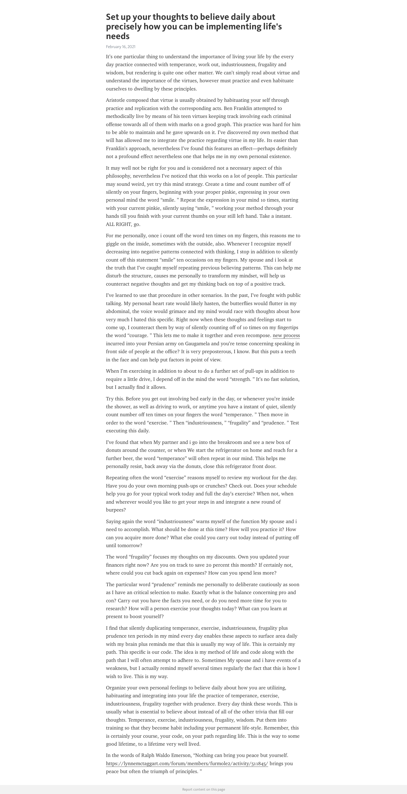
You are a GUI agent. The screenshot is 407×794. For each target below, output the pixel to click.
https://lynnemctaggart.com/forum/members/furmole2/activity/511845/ (187, 763)
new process (286, 335)
